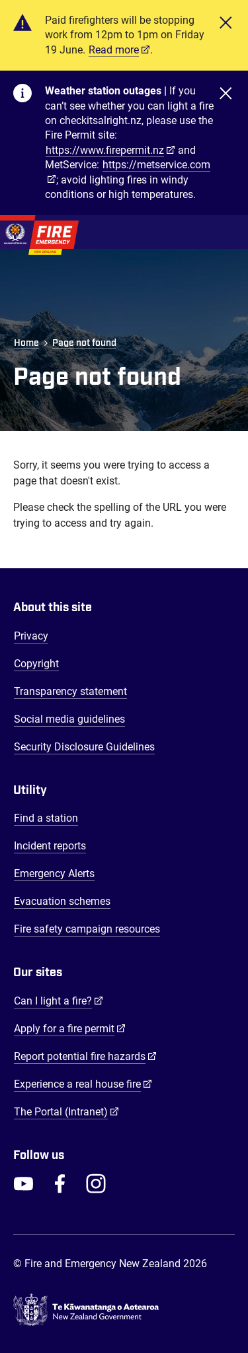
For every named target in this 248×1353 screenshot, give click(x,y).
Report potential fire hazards (85, 1056)
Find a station (46, 818)
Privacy (31, 636)
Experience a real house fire (83, 1083)
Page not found (84, 343)
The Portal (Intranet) (66, 1111)
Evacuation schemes (62, 901)
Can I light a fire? (58, 1000)
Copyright (36, 663)
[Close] (225, 35)
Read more (114, 50)
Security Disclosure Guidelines (84, 747)
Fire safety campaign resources (87, 929)
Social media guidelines (69, 719)
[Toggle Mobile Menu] (228, 232)
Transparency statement (70, 691)
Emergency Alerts (54, 873)
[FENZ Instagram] (96, 1183)
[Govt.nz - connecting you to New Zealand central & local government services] (124, 1310)
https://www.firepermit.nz (105, 150)
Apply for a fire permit (70, 1028)
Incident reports (50, 846)
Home (26, 343)
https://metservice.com (156, 164)
